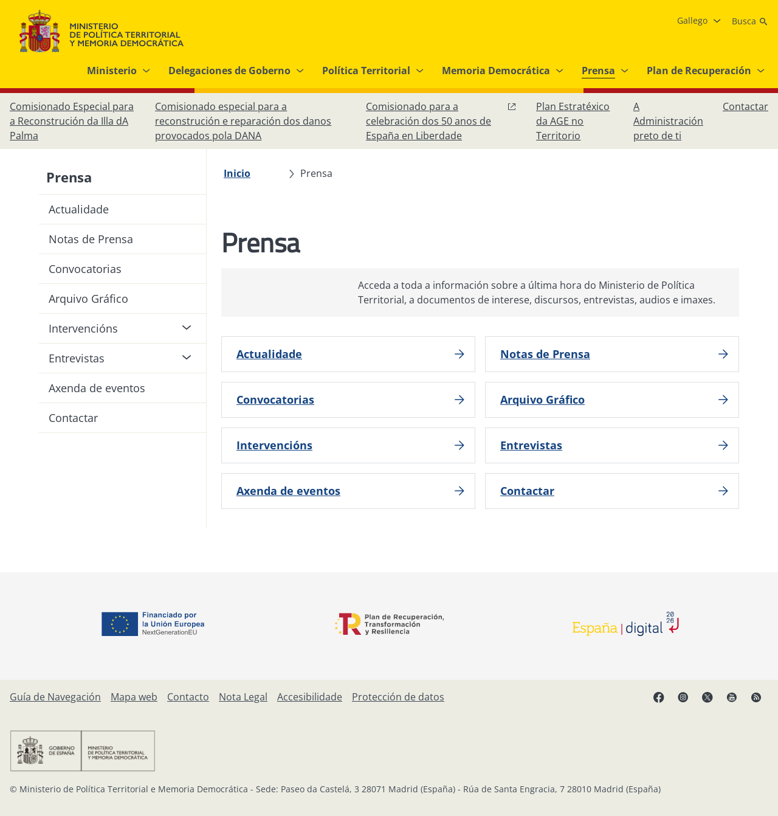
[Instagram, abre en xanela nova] (683, 697)
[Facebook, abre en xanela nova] (659, 697)
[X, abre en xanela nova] (707, 697)
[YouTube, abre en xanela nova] (732, 697)
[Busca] (750, 21)
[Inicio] (237, 173)
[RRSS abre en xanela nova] (756, 697)
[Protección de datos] (398, 697)
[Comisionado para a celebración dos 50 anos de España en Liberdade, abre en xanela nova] (441, 121)
